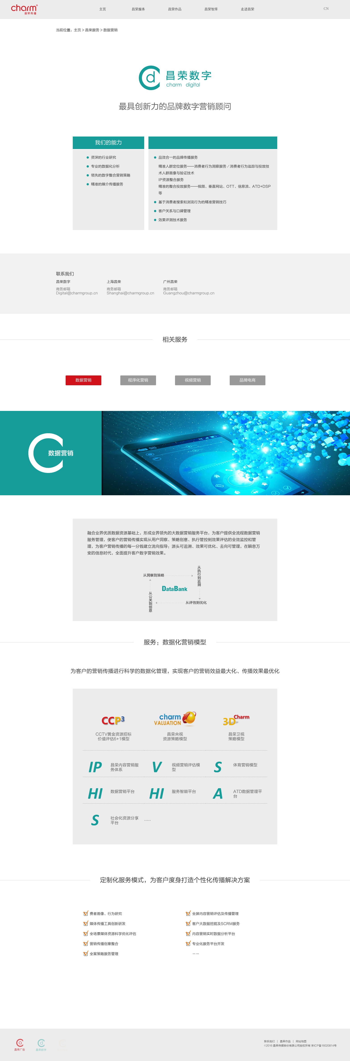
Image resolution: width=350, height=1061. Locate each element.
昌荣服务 (92, 30)
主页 (77, 30)
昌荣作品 (285, 1041)
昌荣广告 (19, 1049)
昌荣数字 (41, 1049)
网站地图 (301, 1041)
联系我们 (269, 1041)
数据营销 (110, 30)
